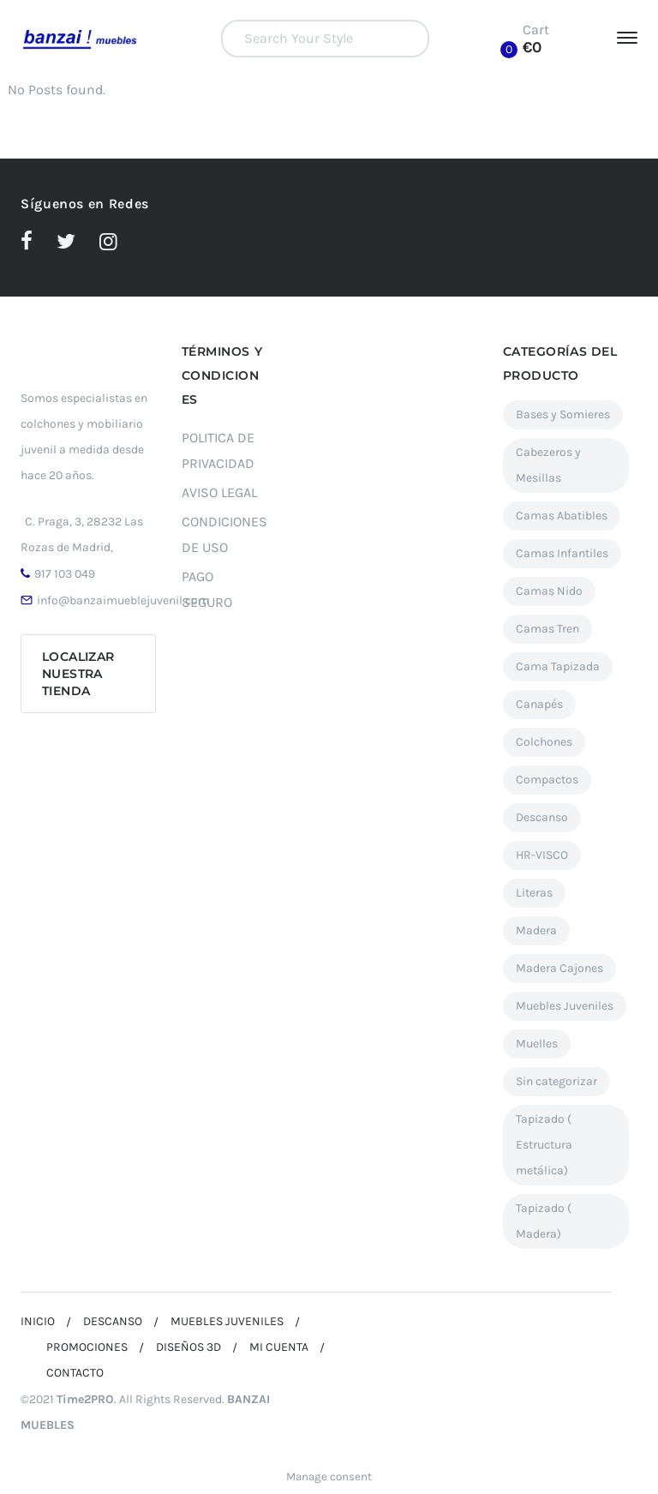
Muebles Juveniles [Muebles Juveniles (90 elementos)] (564, 1006)
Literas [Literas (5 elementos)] (534, 892)
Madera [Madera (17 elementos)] (536, 930)
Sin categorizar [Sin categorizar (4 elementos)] (556, 1081)
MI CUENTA (278, 1347)
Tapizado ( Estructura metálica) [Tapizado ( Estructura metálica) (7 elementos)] (544, 1145)
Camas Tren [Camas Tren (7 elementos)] (547, 628)
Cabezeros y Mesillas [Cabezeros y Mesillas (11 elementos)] (548, 465)
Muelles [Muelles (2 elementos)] (537, 1043)
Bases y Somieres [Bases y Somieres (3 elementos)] (563, 414)
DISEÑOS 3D (188, 1347)
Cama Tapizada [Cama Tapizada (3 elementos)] (558, 666)
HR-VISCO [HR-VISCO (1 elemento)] (542, 855)
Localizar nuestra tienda (78, 674)
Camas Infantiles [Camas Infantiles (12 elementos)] (562, 553)
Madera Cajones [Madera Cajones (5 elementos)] (559, 968)
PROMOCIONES (87, 1347)
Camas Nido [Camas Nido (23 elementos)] (549, 591)
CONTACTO (75, 1372)
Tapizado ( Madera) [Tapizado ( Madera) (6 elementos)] (543, 1221)
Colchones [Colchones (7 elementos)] (544, 742)
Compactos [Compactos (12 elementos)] (547, 779)
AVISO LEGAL (219, 492)
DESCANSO (112, 1321)
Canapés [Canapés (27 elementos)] (539, 704)
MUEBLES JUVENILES (227, 1321)
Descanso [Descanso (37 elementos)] (542, 817)
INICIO (38, 1321)
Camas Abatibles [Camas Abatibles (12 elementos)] (561, 515)
